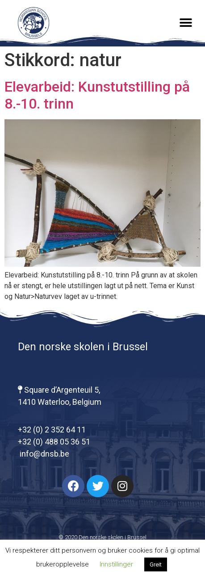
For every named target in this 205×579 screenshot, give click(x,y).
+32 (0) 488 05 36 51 (54, 441)
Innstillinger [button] (116, 564)
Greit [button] (156, 564)
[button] (186, 23)
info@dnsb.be (43, 453)
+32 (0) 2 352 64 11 (52, 429)
